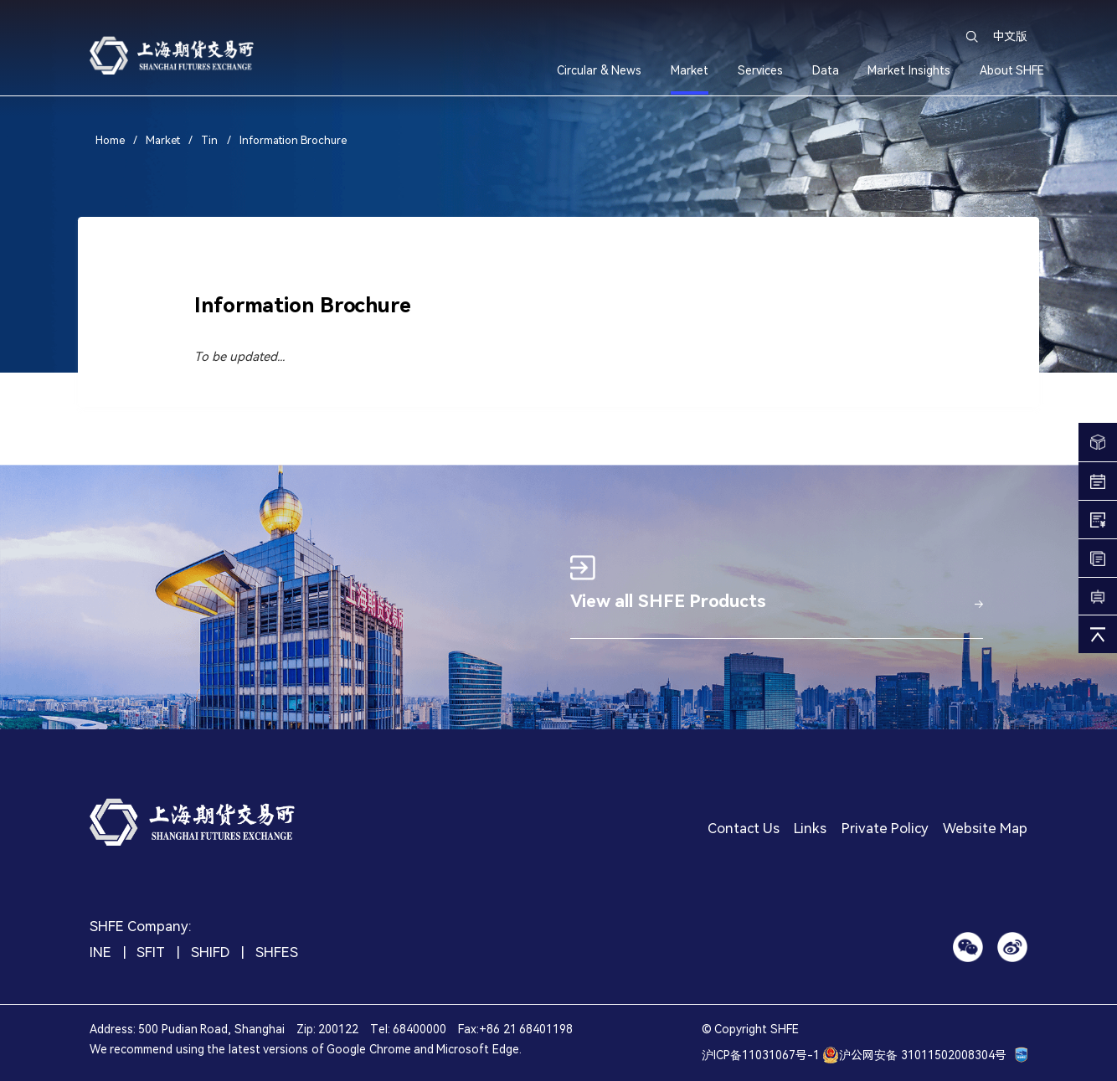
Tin (209, 140)
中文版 (1009, 36)
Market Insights (908, 70)
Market (689, 70)
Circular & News (599, 70)
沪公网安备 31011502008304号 (914, 1055)
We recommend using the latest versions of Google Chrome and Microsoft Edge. (306, 1049)
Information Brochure (293, 140)
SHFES (276, 953)
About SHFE (1012, 70)
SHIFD (210, 953)
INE (100, 953)
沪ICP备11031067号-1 (761, 1055)
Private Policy (885, 829)
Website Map (985, 829)
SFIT (150, 953)
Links (810, 829)
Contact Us (744, 829)
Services (760, 70)
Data (825, 70)
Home (111, 140)
